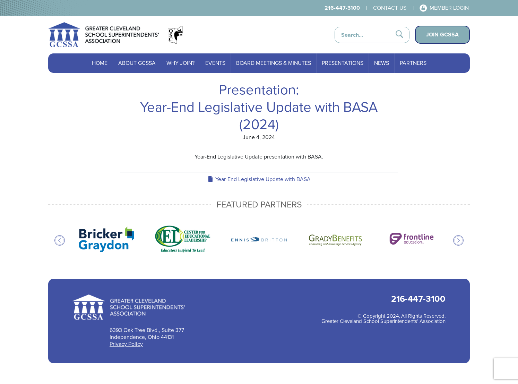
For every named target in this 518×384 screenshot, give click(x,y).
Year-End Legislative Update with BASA (259, 179)
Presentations (342, 63)
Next (458, 240)
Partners (413, 63)
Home (99, 63)
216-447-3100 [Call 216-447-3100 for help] (342, 8)
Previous (59, 240)
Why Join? (180, 63)
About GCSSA (137, 63)
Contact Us (389, 8)
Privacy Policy (126, 344)
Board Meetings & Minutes (273, 63)
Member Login (449, 8)
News (381, 63)
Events (215, 63)
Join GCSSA (442, 35)
